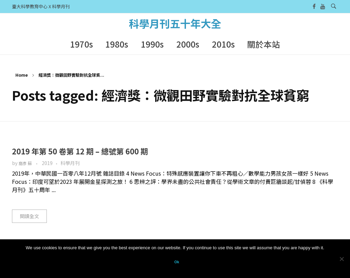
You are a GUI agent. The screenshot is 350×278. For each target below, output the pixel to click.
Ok (176, 262)
